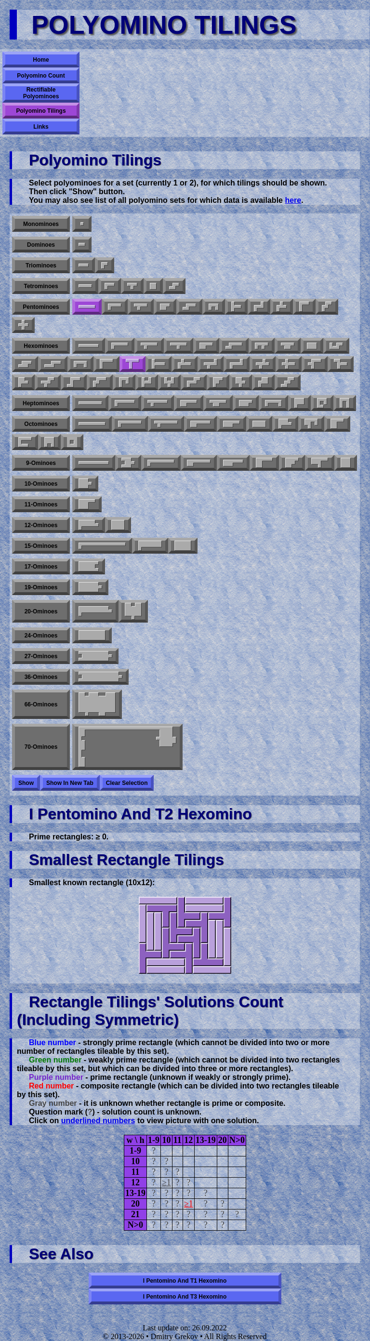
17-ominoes (41, 566)
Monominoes (41, 224)
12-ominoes (41, 525)
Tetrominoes (41, 286)
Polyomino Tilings (41, 110)
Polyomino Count (41, 75)
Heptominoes (41, 403)
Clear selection (127, 783)
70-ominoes (41, 747)
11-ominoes (41, 504)
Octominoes (40, 424)
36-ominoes (41, 677)
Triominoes (41, 265)
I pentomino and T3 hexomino (185, 1296)
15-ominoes (41, 546)
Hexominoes (41, 346)
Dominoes (41, 244)
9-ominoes (41, 463)
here (293, 200)
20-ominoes (41, 611)
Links (40, 126)
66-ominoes (41, 704)
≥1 (166, 1182)
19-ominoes (41, 587)
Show (26, 783)
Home (41, 59)
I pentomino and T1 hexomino (185, 1280)
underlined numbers (98, 1120)
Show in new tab (69, 783)
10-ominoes (41, 483)
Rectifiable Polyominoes (41, 93)
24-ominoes (41, 635)
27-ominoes (41, 656)
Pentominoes (41, 307)
